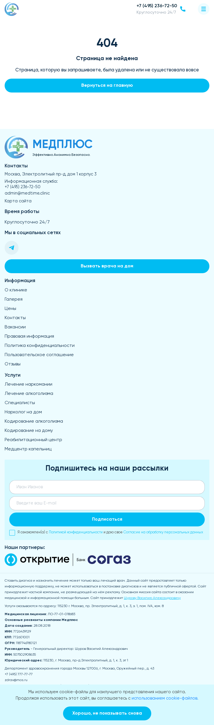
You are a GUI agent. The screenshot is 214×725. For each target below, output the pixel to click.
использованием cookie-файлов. (165, 698)
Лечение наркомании (28, 384)
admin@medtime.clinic (27, 193)
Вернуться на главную (107, 85)
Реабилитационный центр (33, 440)
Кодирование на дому (29, 430)
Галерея (14, 299)
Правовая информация (29, 336)
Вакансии (15, 327)
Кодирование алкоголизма (34, 421)
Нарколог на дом (23, 412)
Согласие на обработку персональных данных (163, 532)
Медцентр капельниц (28, 449)
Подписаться (107, 519)
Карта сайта (18, 201)
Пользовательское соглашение (39, 355)
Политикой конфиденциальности (76, 532)
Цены (10, 308)
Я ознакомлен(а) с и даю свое (106, 532)
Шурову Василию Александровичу (152, 598)
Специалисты (20, 403)
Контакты (15, 318)
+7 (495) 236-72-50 (22, 187)
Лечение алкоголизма (29, 393)
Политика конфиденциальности (40, 345)
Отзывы (13, 364)
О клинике (16, 290)
